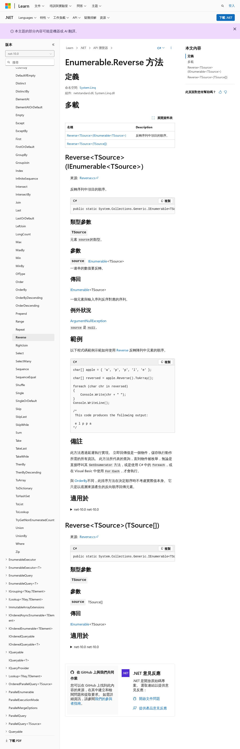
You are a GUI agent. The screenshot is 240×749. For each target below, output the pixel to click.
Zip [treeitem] (18, 540)
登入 (232, 5)
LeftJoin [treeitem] (21, 214)
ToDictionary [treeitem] (24, 476)
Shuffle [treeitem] (20, 373)
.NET (83, 48)
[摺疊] (53, 44)
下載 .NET (225, 17)
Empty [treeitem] (20, 103)
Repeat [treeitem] (20, 317)
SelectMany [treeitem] (23, 349)
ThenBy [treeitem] (20, 452)
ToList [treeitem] (19, 492)
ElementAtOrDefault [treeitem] (29, 95)
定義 (191, 56)
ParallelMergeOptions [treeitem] (23, 696)
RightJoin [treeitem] (22, 333)
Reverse (122, 350)
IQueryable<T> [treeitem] (19, 648)
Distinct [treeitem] (21, 71)
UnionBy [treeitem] (21, 524)
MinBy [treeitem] (20, 254)
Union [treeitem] (20, 516)
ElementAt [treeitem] (22, 87)
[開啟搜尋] (222, 6)
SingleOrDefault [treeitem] (26, 389)
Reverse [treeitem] (21, 325)
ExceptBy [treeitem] (22, 119)
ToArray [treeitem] (21, 468)
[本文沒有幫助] (225, 92)
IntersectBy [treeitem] (23, 182)
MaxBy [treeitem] (20, 238)
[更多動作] (171, 48)
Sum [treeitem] (19, 420)
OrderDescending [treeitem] (27, 293)
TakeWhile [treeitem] (22, 444)
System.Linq (88, 87)
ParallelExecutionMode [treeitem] (24, 688)
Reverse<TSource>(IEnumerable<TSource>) (96, 135)
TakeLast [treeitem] (21, 436)
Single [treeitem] (20, 381)
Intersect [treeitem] (21, 174)
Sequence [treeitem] (22, 357)
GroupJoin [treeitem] (22, 151)
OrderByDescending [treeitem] (29, 286)
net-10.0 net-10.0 (86, 509)
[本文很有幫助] (220, 92)
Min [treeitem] (18, 246)
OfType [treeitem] (20, 262)
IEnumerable (97, 261)
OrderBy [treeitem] (21, 278)
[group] (122, 209)
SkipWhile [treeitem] (22, 413)
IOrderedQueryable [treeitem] (21, 624)
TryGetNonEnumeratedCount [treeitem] (35, 508)
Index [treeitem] (19, 159)
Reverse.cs (88, 178)
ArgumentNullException (88, 320)
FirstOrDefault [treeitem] (25, 135)
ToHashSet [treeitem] (23, 484)
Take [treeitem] (18, 428)
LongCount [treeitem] (23, 222)
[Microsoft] (8, 6)
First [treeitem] (18, 127)
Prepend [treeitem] (21, 301)
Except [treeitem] (20, 111)
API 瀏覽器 (100, 48)
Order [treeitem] (19, 270)
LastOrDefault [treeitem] (25, 206)
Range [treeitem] (20, 309)
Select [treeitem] (20, 341)
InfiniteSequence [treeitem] (27, 166)
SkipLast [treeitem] (21, 405)
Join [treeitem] (18, 190)
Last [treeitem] (18, 198)
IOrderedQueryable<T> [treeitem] (24, 632)
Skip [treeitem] (18, 397)
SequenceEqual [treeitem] (26, 365)
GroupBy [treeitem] (21, 143)
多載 (191, 62)
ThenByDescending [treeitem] (28, 460)
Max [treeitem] (18, 230)
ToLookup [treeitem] (22, 500)
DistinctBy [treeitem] (22, 79)
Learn (69, 48)
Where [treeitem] (20, 532)
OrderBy (81, 480)
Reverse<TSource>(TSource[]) (87, 144)
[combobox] (29, 53)
